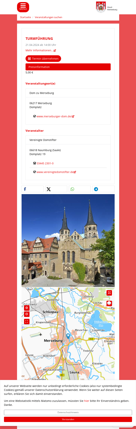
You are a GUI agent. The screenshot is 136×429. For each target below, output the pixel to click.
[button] (32, 189)
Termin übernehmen (43, 58)
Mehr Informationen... (40, 50)
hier (86, 401)
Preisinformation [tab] (39, 67)
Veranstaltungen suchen (48, 17)
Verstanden (68, 419)
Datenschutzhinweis (68, 412)
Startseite (25, 17)
